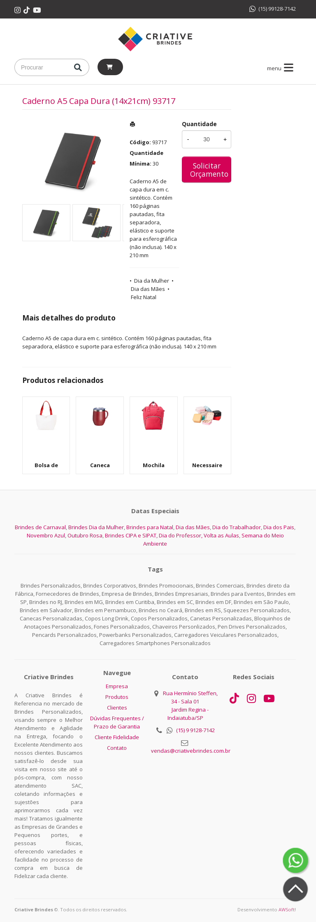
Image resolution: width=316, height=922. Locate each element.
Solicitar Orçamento (209, 170)
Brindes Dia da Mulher (96, 527)
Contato (117, 747)
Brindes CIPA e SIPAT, (131, 535)
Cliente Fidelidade (117, 737)
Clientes (117, 707)
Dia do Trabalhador (236, 527)
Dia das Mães (148, 289)
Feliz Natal (143, 297)
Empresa (117, 686)
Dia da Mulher (151, 280)
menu (281, 68)
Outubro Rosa (84, 535)
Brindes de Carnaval (40, 527)
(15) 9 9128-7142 (195, 730)
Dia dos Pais (278, 527)
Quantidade (199, 124)
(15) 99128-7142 (272, 8)
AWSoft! (287, 909)
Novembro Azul (46, 535)
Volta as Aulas (221, 535)
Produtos (116, 697)
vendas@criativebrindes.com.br (190, 750)
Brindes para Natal (149, 527)
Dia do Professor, (180, 535)
